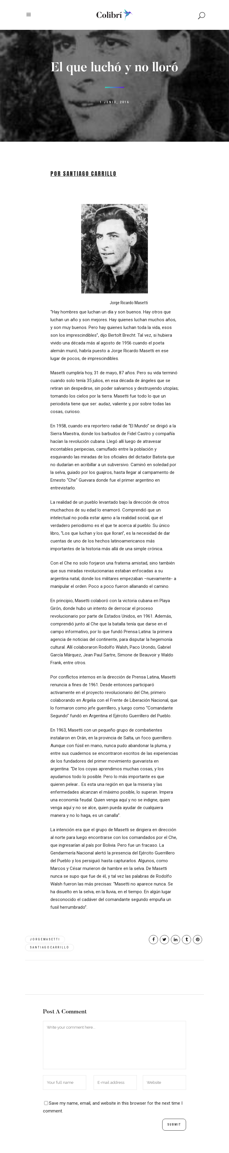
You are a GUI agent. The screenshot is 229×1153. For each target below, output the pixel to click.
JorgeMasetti (45, 939)
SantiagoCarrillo (49, 947)
